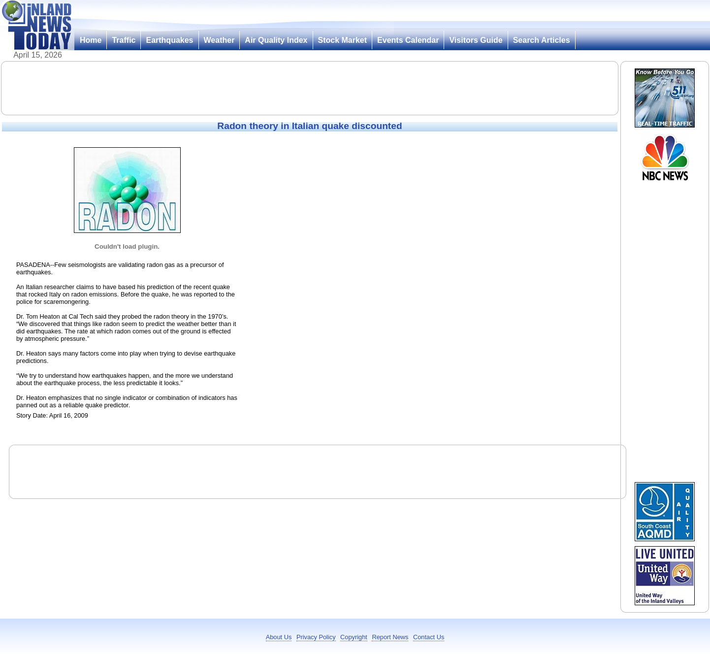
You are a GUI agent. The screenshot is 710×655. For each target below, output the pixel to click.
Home (90, 40)
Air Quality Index (276, 40)
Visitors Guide (475, 40)
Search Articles (541, 40)
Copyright (353, 637)
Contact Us (428, 637)
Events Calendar (408, 40)
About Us (279, 637)
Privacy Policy (316, 637)
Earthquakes (169, 40)
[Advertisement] (309, 88)
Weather (219, 40)
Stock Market (342, 40)
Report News (390, 637)
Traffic (123, 40)
